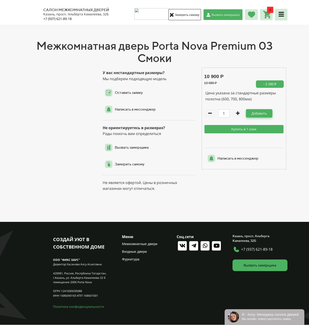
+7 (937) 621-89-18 (257, 249)
